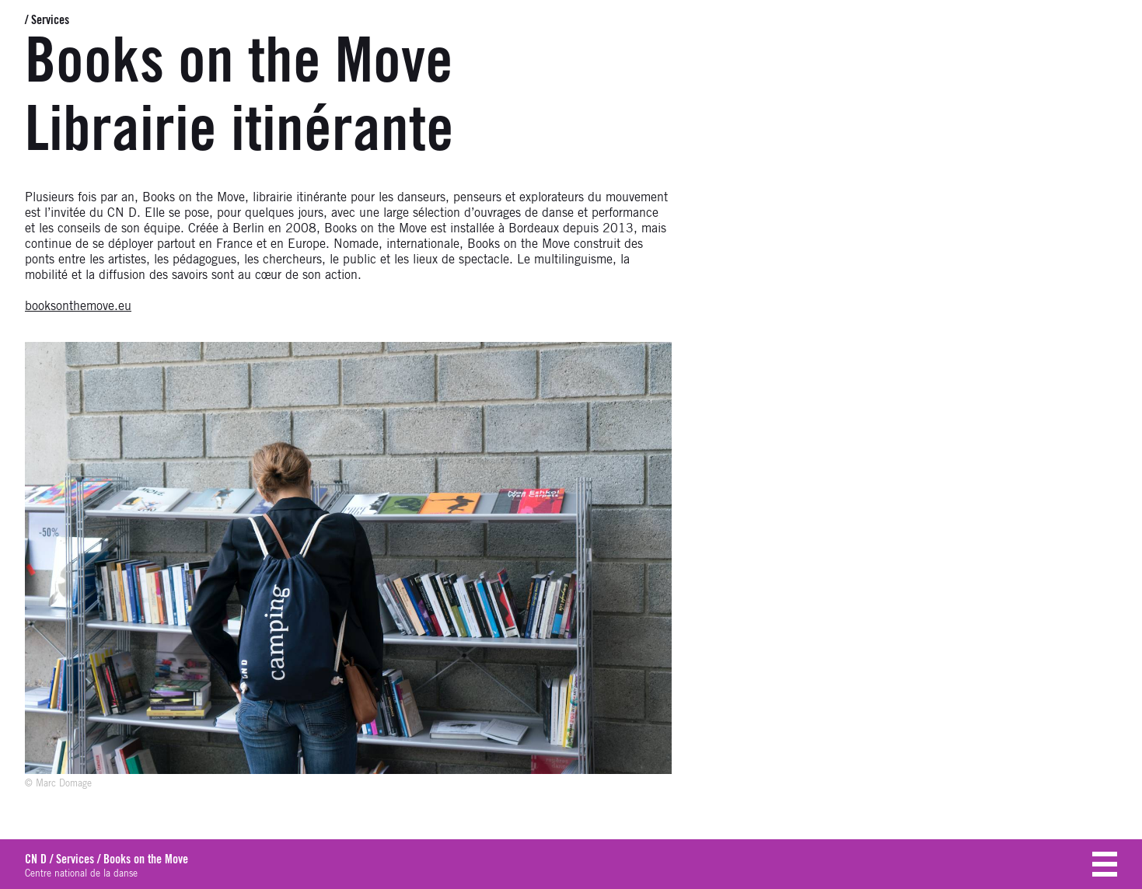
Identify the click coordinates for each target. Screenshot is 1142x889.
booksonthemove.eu (78, 306)
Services (50, 20)
